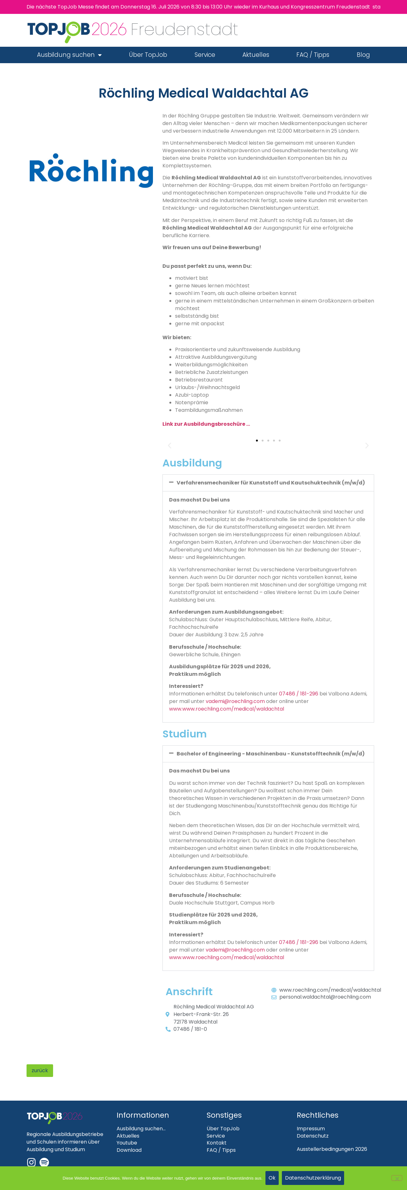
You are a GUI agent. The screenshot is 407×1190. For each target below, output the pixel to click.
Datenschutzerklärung (313, 1178)
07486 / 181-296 (298, 693)
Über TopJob (148, 55)
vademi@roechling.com (235, 701)
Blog (363, 55)
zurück (40, 1070)
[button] (169, 445)
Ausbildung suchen (69, 55)
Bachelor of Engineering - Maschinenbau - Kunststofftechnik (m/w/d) (271, 753)
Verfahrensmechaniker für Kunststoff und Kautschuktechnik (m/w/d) (271, 482)
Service (205, 55)
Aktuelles (255, 55)
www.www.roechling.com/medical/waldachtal (226, 708)
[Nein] (397, 1178)
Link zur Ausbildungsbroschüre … (206, 424)
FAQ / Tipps (312, 55)
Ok (272, 1178)
